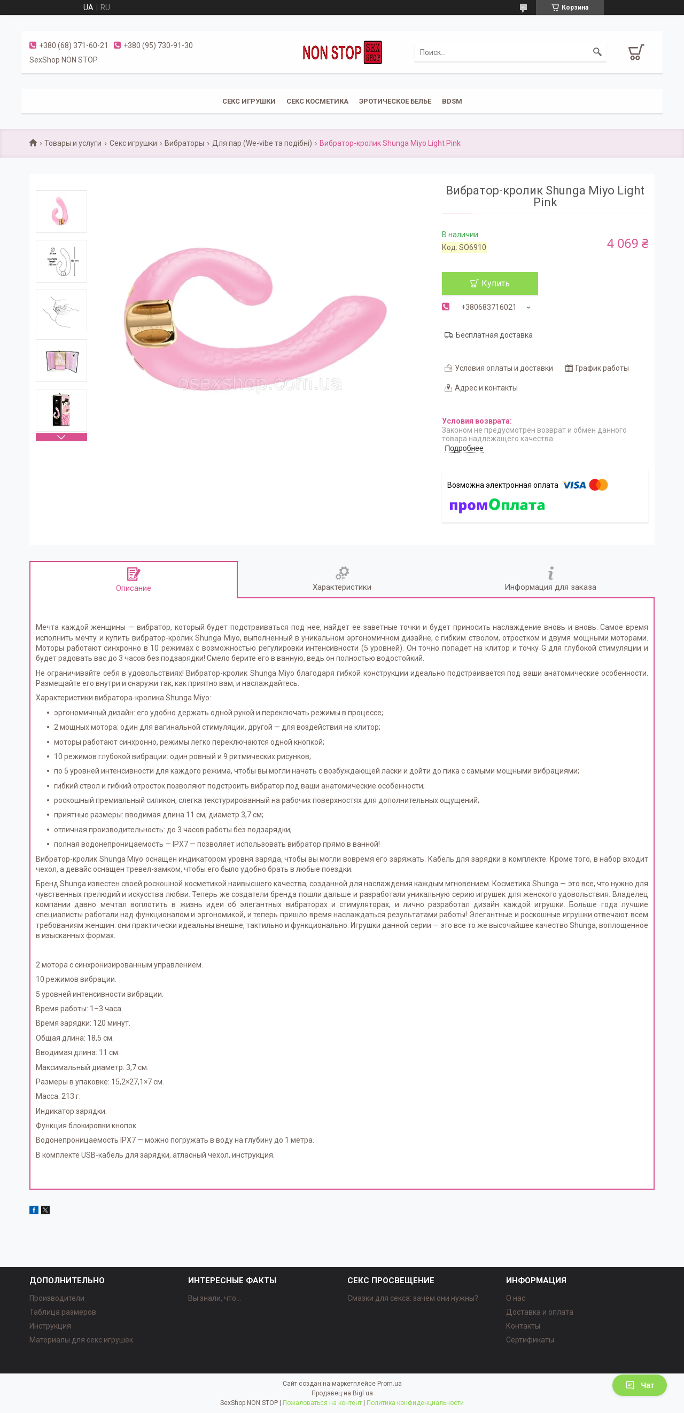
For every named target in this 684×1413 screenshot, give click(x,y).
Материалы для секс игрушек (81, 1340)
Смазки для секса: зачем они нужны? (412, 1298)
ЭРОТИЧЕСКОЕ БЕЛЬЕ (395, 101)
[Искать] (597, 52)
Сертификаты (530, 1340)
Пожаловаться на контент (322, 1403)
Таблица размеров (62, 1312)
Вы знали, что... (214, 1298)
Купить (495, 283)
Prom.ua (389, 1383)
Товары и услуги (73, 143)
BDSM (452, 101)
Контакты (523, 1326)
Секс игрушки (133, 143)
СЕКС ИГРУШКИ (249, 101)
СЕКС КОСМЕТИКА (317, 101)
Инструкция (50, 1326)
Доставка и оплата (539, 1312)
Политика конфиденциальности (415, 1403)
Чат (639, 1385)
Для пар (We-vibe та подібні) (262, 143)
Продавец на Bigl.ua (342, 1393)
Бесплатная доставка (494, 335)
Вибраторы (184, 143)
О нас (515, 1298)
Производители (56, 1298)
